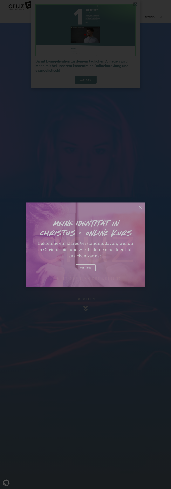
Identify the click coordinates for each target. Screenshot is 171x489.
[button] (6, 483)
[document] (85, 244)
